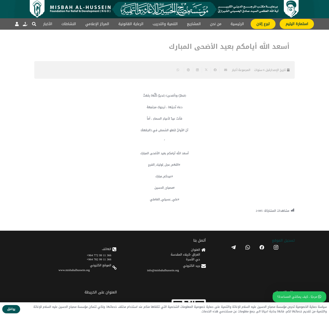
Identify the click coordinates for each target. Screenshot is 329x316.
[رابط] (25, 24)
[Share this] (215, 70)
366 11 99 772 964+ (99, 255)
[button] (34, 24)
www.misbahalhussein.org (74, 270)
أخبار (234, 70)
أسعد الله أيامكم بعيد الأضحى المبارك (229, 46)
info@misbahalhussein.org (163, 270)
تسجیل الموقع (283, 240)
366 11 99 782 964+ (99, 259)
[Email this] (224, 70)
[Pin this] (188, 70)
